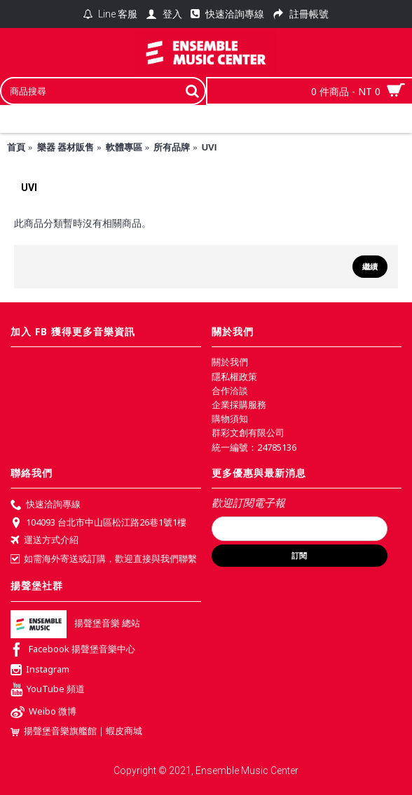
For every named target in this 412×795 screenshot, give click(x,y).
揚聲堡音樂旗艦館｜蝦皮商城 (76, 731)
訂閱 (299, 555)
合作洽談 (230, 390)
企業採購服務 (239, 404)
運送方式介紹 (44, 541)
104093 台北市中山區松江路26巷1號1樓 (98, 523)
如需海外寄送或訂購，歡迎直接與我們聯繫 (104, 558)
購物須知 (230, 418)
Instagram (40, 670)
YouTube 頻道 (48, 690)
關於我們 (230, 362)
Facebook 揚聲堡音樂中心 (73, 650)
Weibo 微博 (43, 712)
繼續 (370, 266)
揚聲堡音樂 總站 (75, 623)
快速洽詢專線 (46, 505)
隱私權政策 (234, 376)
